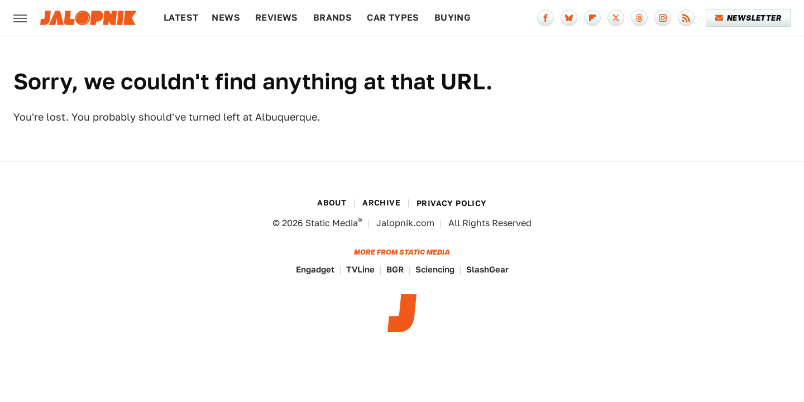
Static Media (331, 223)
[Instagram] (662, 17)
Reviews (276, 17)
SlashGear (487, 269)
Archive (381, 202)
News (226, 17)
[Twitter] (615, 17)
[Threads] (639, 17)
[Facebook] (545, 17)
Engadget (315, 269)
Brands (332, 17)
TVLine (360, 269)
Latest (181, 17)
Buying (452, 17)
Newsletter (748, 17)
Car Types (393, 17)
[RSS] (686, 17)
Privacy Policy (452, 203)
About (331, 202)
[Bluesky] (569, 17)
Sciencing (434, 269)
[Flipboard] (592, 17)
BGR (395, 269)
